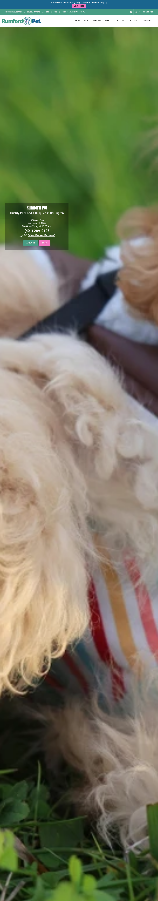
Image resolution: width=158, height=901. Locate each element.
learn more (79, 6)
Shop (44, 243)
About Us (30, 243)
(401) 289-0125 (37, 231)
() (41, 235)
